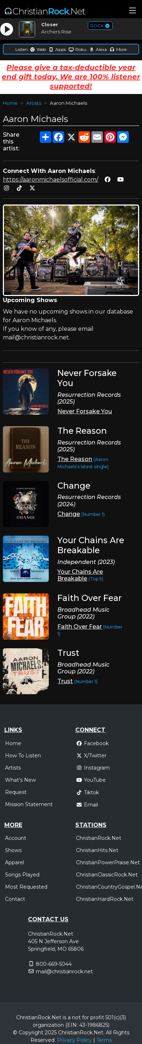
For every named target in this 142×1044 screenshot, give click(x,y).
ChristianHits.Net (97, 850)
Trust (65, 681)
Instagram (93, 767)
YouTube (91, 779)
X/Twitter (91, 755)
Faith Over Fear (79, 626)
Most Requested (26, 886)
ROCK (100, 25)
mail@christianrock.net (64, 971)
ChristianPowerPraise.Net (108, 862)
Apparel (14, 862)
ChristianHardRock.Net (104, 899)
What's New (20, 779)
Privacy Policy (74, 1040)
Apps (57, 49)
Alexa (98, 49)
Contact (15, 899)
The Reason (74, 459)
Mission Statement (29, 804)
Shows (13, 850)
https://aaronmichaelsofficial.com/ (50, 179)
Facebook (92, 743)
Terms (104, 1040)
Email (87, 804)
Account (15, 838)
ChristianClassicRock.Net (107, 874)
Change (68, 514)
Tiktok (87, 792)
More (118, 49)
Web (38, 49)
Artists (33, 103)
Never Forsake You (84, 411)
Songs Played (22, 874)
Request (16, 792)
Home (10, 103)
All (109, 1032)
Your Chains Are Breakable (80, 575)
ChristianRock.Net (98, 838)
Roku (77, 49)
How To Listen (23, 755)
